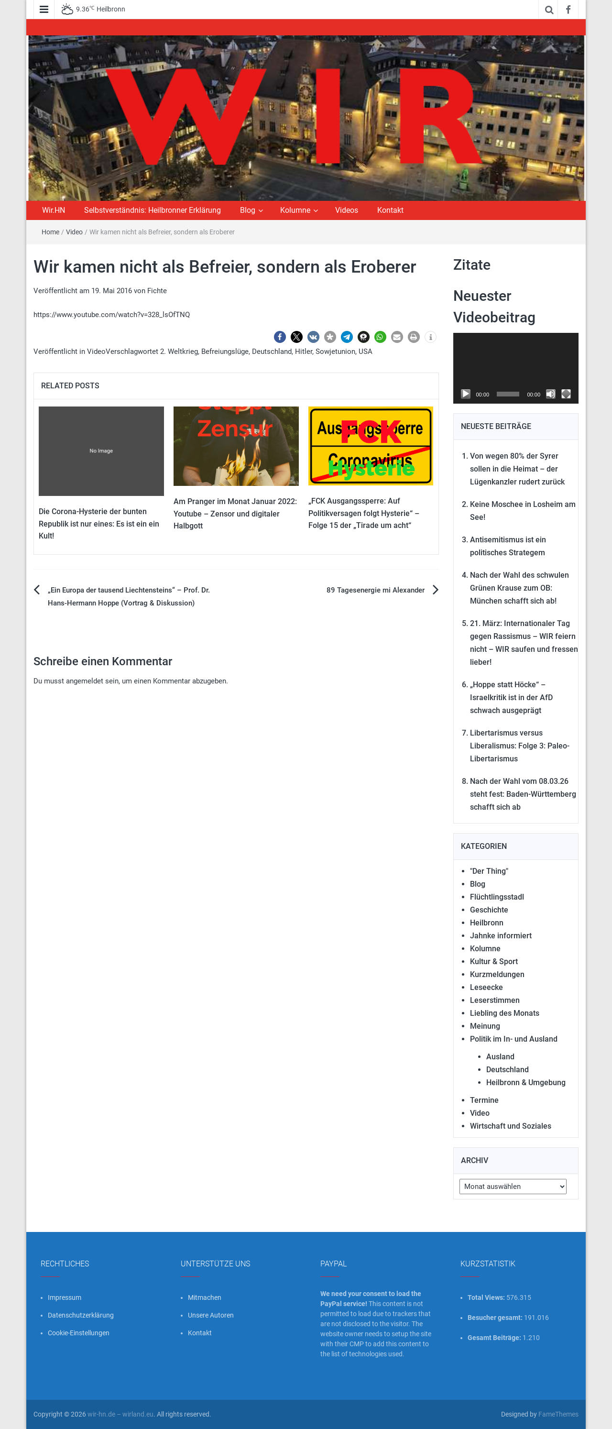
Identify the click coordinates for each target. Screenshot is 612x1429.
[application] (516, 368)
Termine (484, 1100)
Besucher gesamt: (496, 1317)
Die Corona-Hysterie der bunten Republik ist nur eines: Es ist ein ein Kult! (99, 523)
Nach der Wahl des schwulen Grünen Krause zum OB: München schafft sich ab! (519, 588)
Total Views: (487, 1297)
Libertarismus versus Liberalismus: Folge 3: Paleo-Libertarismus (519, 745)
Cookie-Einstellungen (78, 1333)
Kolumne (295, 210)
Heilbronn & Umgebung (526, 1082)
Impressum (64, 1297)
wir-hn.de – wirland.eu (120, 1414)
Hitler (303, 351)
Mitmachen (204, 1297)
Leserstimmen (495, 1000)
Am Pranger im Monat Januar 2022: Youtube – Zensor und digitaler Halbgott (235, 513)
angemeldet (84, 681)
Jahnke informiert (501, 935)
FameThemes (558, 1414)
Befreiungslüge (225, 351)
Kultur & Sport (494, 961)
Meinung (485, 1026)
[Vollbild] (566, 394)
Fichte (157, 290)
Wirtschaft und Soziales (510, 1126)
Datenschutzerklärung (81, 1315)
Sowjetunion (335, 351)
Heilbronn (486, 922)
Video (74, 232)
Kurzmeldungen (497, 974)
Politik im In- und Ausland (513, 1039)
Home (50, 232)
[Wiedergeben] (465, 394)
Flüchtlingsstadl (497, 896)
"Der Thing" (489, 871)
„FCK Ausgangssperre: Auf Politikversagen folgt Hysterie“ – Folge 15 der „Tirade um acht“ (363, 513)
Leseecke (486, 987)
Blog (247, 210)
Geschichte (489, 909)
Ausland (500, 1056)
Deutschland (272, 351)
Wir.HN (53, 210)
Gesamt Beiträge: (495, 1337)
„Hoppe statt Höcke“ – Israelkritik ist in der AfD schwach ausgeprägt (511, 697)
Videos (346, 210)
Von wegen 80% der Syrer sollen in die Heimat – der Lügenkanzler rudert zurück (517, 468)
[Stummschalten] (551, 394)
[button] (280, 337)
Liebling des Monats (504, 1013)
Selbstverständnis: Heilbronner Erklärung (152, 210)
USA (365, 351)
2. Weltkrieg (179, 351)
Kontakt (390, 210)
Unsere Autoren (211, 1315)
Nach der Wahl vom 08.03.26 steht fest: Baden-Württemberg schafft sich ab (523, 794)
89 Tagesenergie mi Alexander (376, 590)
